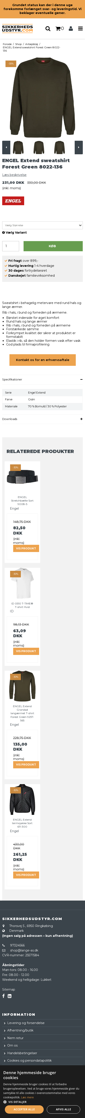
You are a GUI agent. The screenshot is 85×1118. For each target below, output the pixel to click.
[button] (42, 1102)
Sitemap (8, 989)
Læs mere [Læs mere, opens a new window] (27, 1097)
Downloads (9, 419)
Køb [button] (52, 246)
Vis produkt (26, 548)
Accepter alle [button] (24, 1109)
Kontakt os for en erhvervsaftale (42, 360)
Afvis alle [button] (63, 1109)
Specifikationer (12, 379)
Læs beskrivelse (14, 175)
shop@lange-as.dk (24, 950)
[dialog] (42, 1091)
